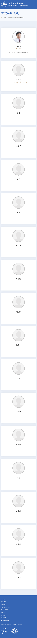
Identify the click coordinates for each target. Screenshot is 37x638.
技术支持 (20, 624)
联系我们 (3, 602)
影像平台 (3, 612)
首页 (5, 17)
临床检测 (3, 615)
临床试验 (3, 618)
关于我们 (3, 599)
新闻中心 (3, 604)
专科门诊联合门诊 (6, 607)
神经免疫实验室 (12, 17)
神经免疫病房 (4, 610)
